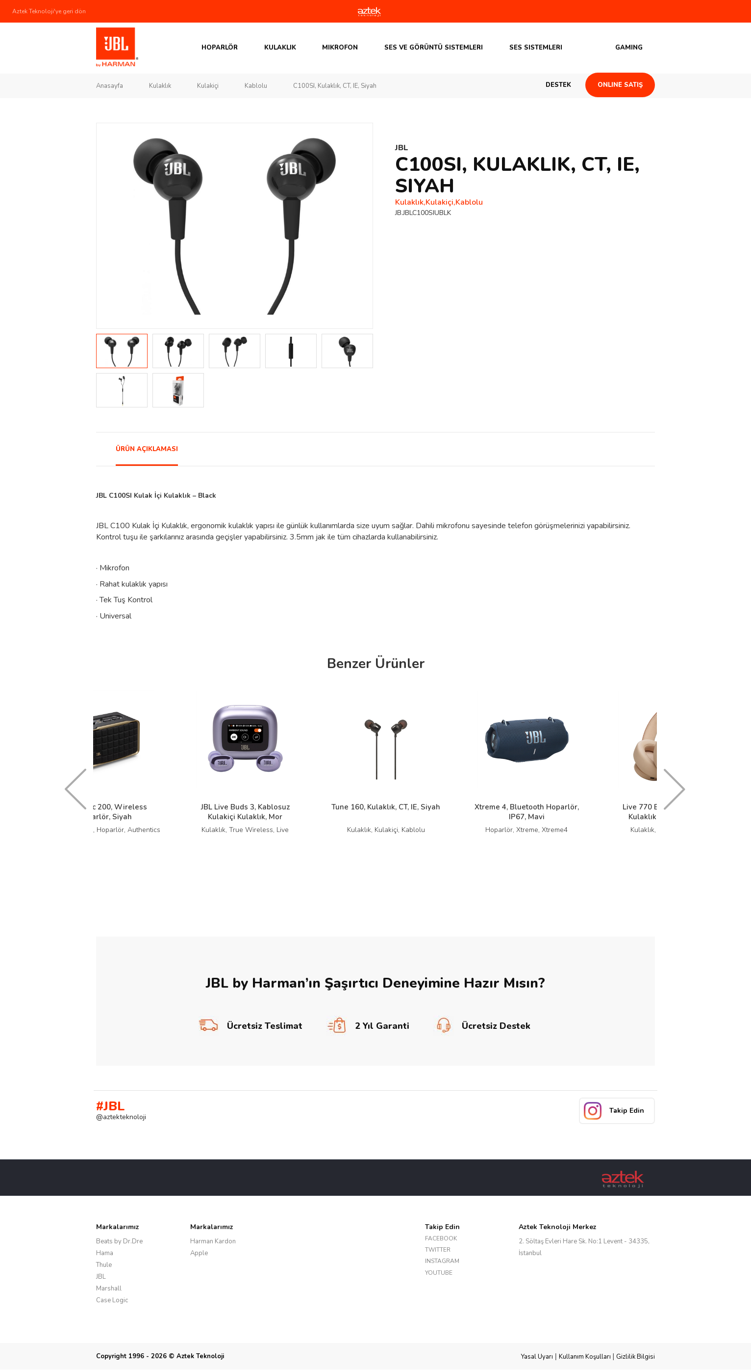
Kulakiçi (208, 85)
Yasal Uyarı (537, 1356)
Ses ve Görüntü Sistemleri (433, 47)
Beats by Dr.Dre (119, 1241)
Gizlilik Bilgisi (635, 1356)
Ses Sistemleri (535, 47)
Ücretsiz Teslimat (250, 1026)
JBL (101, 1276)
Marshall (109, 1288)
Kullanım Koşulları (585, 1356)
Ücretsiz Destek (481, 1026)
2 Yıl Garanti (367, 1026)
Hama (104, 1253)
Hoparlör (219, 47)
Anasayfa (109, 85)
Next (360, 226)
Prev (109, 226)
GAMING (629, 47)
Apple (199, 1253)
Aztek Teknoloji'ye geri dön (49, 11)
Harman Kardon (213, 1241)
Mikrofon (340, 47)
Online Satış (620, 85)
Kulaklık (280, 47)
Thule (104, 1265)
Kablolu (256, 85)
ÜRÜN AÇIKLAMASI (147, 449)
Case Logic (112, 1300)
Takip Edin (626, 1110)
